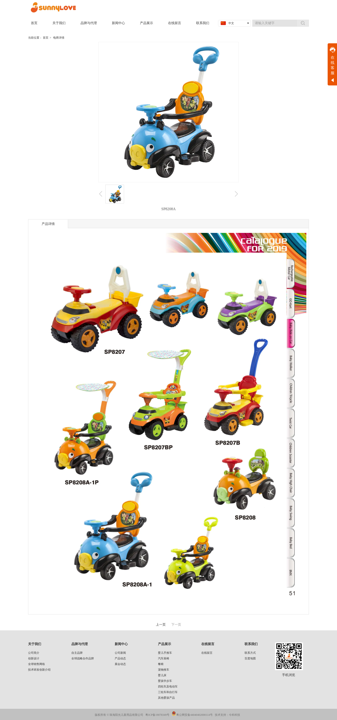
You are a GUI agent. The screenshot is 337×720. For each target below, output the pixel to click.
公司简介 (33, 652)
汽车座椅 (163, 658)
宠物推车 (163, 669)
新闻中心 (121, 644)
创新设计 (33, 658)
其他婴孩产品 (166, 697)
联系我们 (251, 644)
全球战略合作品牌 (82, 658)
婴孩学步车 (165, 681)
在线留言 (207, 644)
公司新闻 (120, 652)
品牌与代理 (79, 644)
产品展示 (164, 644)
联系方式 (250, 652)
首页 (45, 37)
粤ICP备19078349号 (157, 714)
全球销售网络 (36, 664)
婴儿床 (162, 675)
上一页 (161, 624)
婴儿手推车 (165, 652)
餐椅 (161, 664)
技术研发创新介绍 (39, 669)
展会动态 (120, 664)
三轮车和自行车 (168, 692)
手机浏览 (288, 675)
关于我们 (34, 644)
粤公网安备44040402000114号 (194, 714)
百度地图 (250, 658)
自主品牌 (77, 652)
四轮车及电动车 (168, 686)
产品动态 (120, 658)
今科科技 (234, 714)
